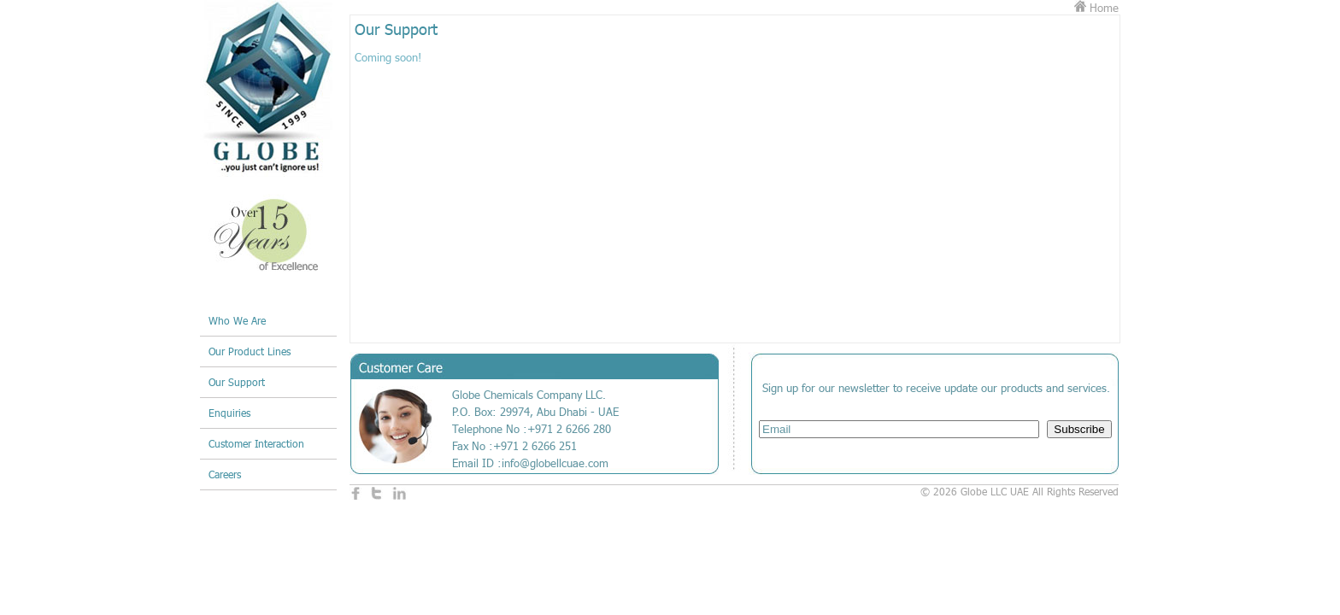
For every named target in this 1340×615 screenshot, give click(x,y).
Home (1096, 8)
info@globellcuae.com (555, 463)
